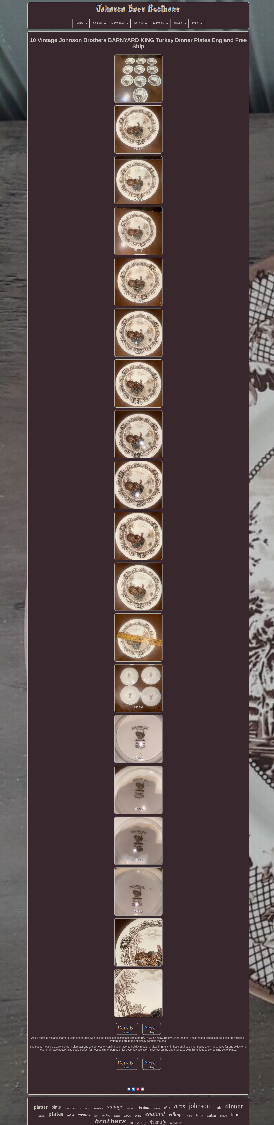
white (157, 1109)
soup (67, 1108)
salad (70, 1115)
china (77, 1107)
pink (167, 1108)
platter (41, 1107)
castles (84, 1114)
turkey (106, 1115)
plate (56, 1107)
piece (127, 1115)
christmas (131, 1108)
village (176, 1114)
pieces (117, 1116)
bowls (223, 1115)
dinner (234, 1106)
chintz (138, 1115)
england (155, 1113)
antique (211, 1115)
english (41, 1115)
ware (189, 1115)
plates (55, 1114)
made (217, 1108)
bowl (96, 1116)
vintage (115, 1106)
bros (179, 1106)
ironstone (98, 1108)
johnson (199, 1106)
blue (235, 1114)
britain (145, 1107)
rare (87, 1108)
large (199, 1115)
